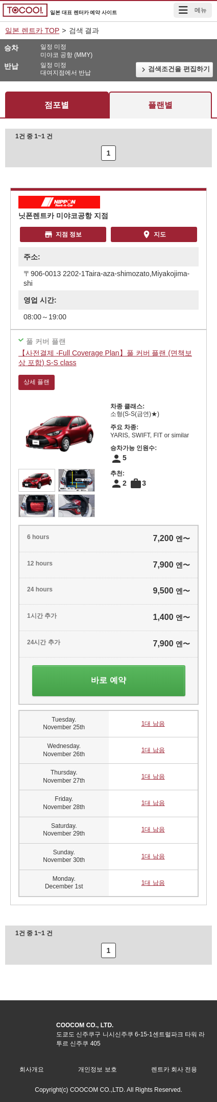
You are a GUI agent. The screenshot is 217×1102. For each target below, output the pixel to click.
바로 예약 (108, 680)
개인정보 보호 (97, 1069)
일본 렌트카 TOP (32, 30)
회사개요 (31, 1069)
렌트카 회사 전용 (174, 1069)
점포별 (56, 105)
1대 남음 (153, 723)
